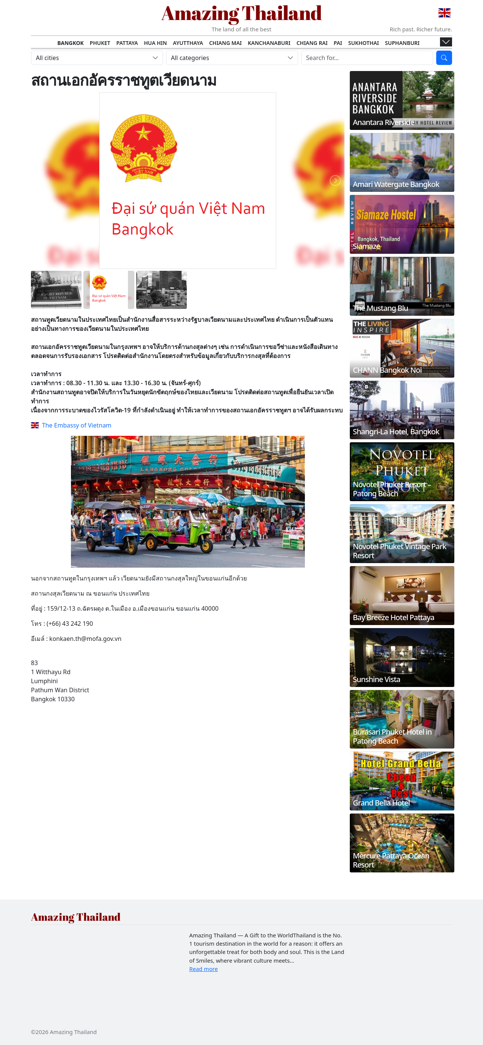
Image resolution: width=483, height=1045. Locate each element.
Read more (203, 968)
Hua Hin (155, 42)
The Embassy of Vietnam (71, 425)
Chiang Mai (225, 42)
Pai (338, 42)
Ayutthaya (188, 42)
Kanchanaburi (269, 42)
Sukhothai (363, 42)
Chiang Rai (312, 42)
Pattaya (127, 42)
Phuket (100, 42)
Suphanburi (402, 42)
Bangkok (70, 42)
